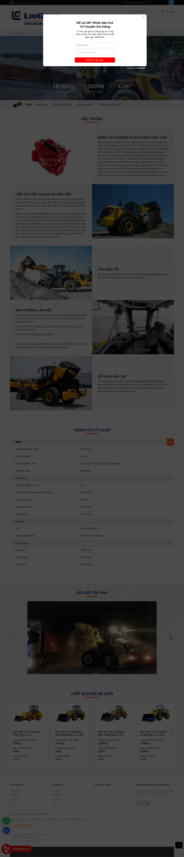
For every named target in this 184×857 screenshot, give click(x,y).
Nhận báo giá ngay (95, 60)
